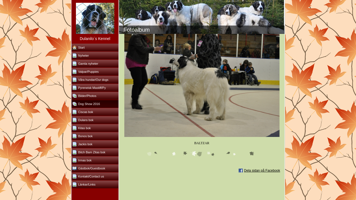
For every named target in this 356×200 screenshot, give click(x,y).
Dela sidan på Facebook (262, 170)
